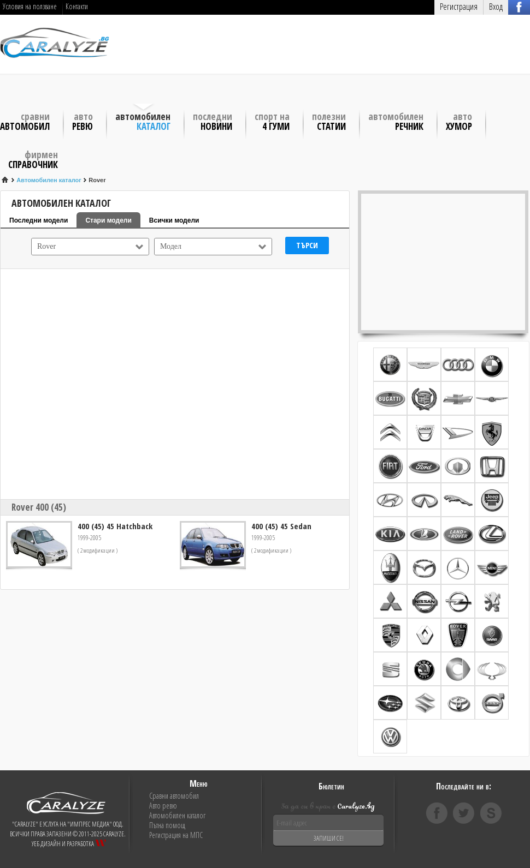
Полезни (329, 120)
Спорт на (272, 120)
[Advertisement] (181, 60)
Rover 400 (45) (38, 507)
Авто (82, 120)
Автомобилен (142, 120)
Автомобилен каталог (177, 816)
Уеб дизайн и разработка (69, 843)
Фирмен (33, 159)
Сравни (25, 120)
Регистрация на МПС (176, 835)
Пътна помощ (167, 825)
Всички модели (174, 220)
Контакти (77, 6)
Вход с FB (519, 7)
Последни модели (38, 220)
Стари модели (108, 220)
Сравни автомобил (174, 796)
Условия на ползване (30, 6)
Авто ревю (163, 806)
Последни (212, 120)
